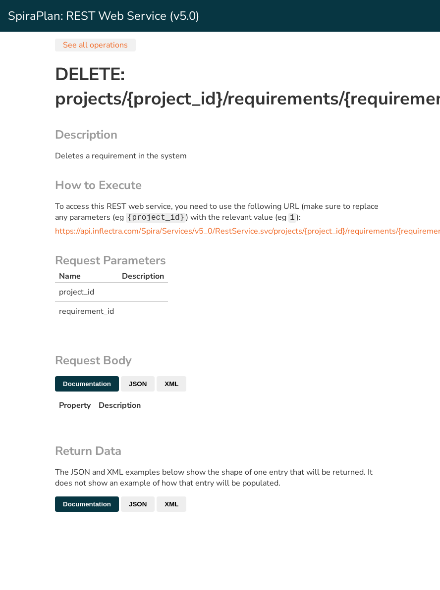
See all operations (95, 45)
